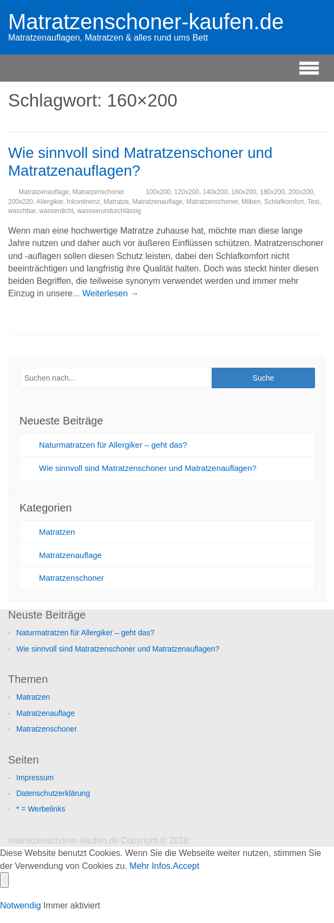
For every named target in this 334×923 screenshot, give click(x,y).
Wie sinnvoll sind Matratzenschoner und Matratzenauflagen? (148, 468)
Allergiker (49, 201)
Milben (250, 201)
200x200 (301, 192)
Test (313, 201)
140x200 (215, 192)
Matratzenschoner (99, 192)
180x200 (272, 192)
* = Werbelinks (40, 809)
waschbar (22, 211)
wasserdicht (56, 211)
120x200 (186, 192)
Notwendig (21, 905)
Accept (186, 866)
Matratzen (57, 531)
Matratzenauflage (43, 192)
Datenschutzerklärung (53, 793)
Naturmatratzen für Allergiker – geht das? (113, 444)
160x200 (243, 192)
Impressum (35, 777)
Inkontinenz (83, 201)
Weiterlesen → (110, 293)
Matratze (116, 201)
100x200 (158, 192)
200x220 (20, 201)
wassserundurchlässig (109, 211)
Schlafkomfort (284, 201)
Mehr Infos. (151, 866)
